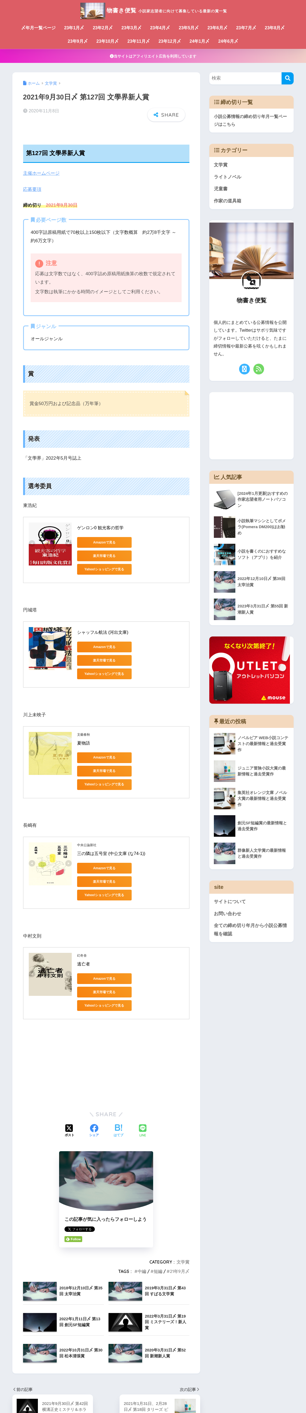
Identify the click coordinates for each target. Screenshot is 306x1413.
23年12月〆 (170, 41)
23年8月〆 (275, 28)
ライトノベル (227, 177)
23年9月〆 (78, 41)
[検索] (288, 78)
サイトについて (230, 902)
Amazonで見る (101, 542)
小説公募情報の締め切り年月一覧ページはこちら (250, 120)
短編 (158, 1207)
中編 (142, 1207)
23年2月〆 (103, 28)
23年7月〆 (246, 28)
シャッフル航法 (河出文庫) (102, 620)
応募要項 (32, 189)
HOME (153, 1390)
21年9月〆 (179, 1207)
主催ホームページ (41, 173)
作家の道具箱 (227, 201)
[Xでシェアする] (69, 1066)
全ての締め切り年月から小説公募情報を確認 (250, 930)
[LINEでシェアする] (142, 1066)
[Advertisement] (106, 999)
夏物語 (83, 718)
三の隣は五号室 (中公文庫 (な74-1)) (111, 816)
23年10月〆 (107, 41)
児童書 (221, 189)
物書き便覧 (153, 10)
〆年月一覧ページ (38, 28)
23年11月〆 (138, 41)
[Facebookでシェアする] (94, 1066)
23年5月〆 (189, 28)
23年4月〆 (160, 28)
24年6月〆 (228, 41)
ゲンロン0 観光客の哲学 (100, 527)
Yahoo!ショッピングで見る (101, 555)
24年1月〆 (200, 41)
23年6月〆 (217, 28)
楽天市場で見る (152, 542)
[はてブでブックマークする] (118, 1066)
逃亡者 (83, 913)
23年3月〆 (131, 28)
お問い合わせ (227, 914)
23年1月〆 (74, 28)
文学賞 (183, 1197)
